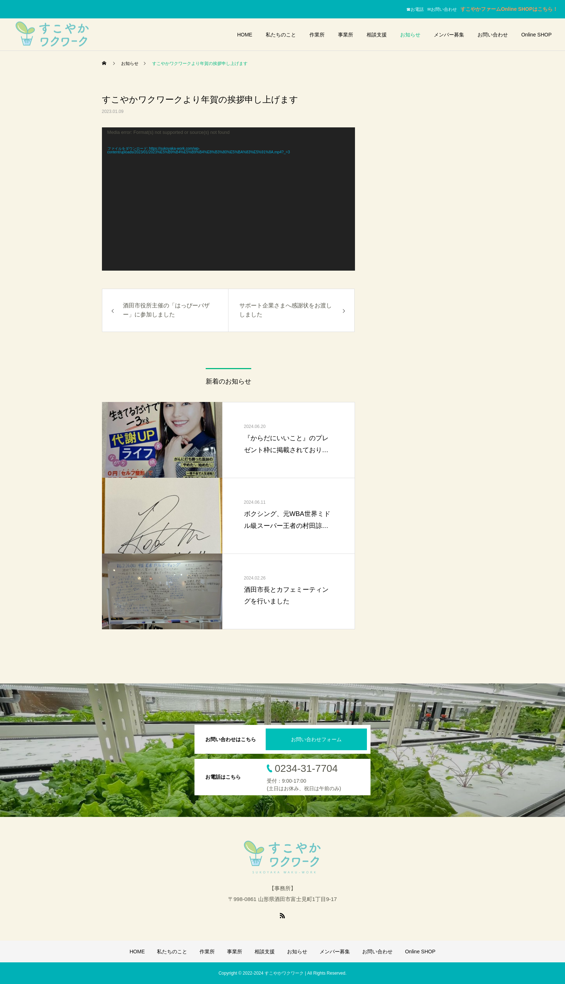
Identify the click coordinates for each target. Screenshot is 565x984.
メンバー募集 (449, 35)
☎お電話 (416, 9)
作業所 (317, 35)
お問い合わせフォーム (316, 739)
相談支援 (377, 35)
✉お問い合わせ (444, 9)
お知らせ (410, 35)
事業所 (345, 35)
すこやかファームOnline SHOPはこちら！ (509, 9)
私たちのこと (281, 35)
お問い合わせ (493, 35)
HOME (244, 35)
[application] (228, 199)
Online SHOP (536, 35)
